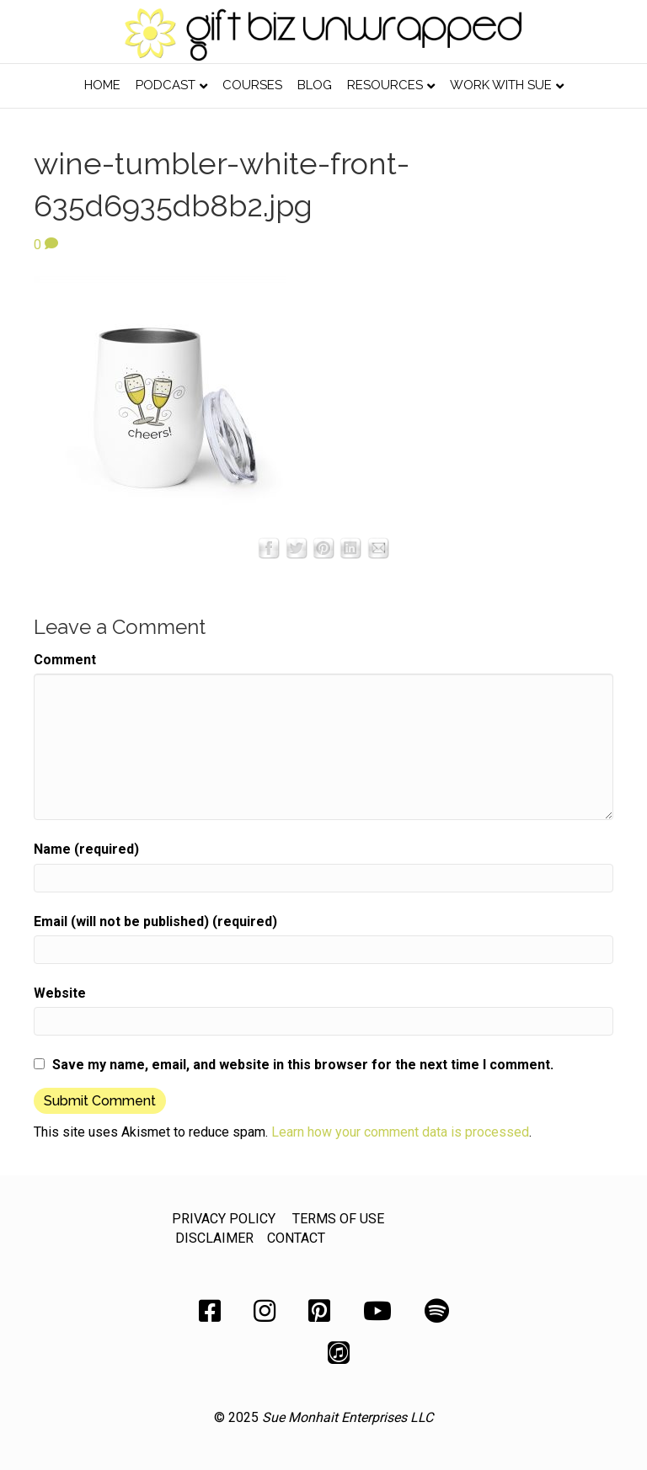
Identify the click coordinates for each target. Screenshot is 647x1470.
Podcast (165, 85)
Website (60, 993)
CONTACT (296, 1238)
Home (102, 85)
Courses (252, 85)
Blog (314, 85)
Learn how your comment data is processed (400, 1132)
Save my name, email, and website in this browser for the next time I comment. (302, 1065)
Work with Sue (501, 85)
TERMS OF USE (338, 1219)
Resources (385, 85)
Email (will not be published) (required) (155, 921)
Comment (65, 660)
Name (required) (86, 849)
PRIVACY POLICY (223, 1219)
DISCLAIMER (214, 1238)
